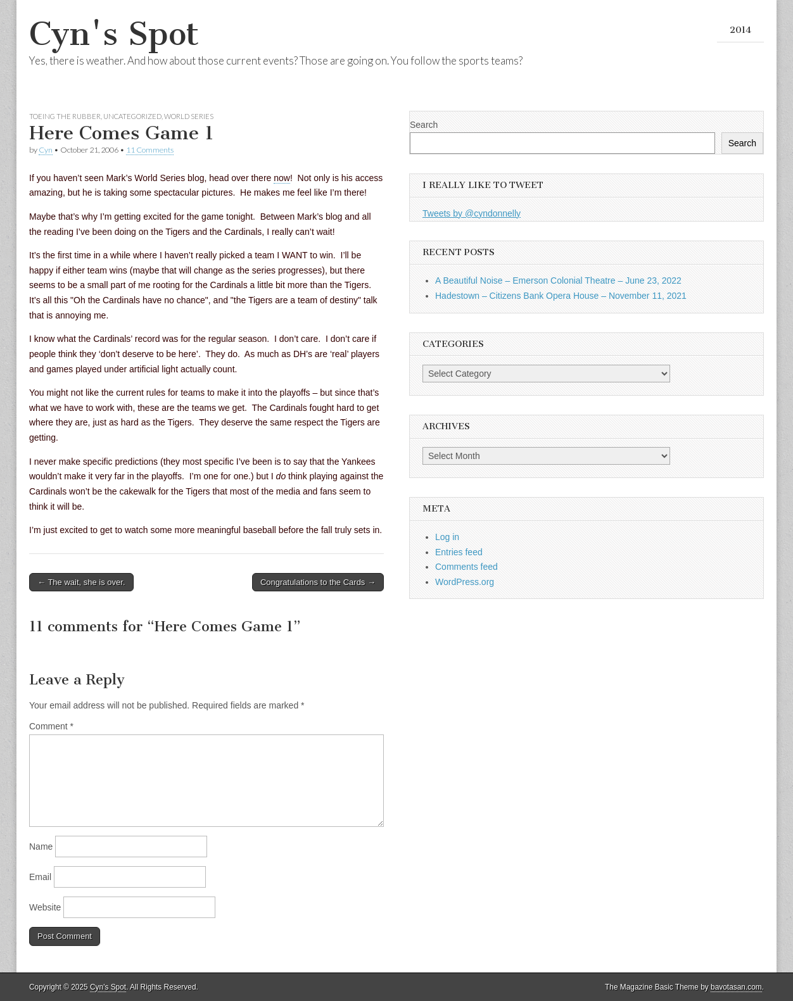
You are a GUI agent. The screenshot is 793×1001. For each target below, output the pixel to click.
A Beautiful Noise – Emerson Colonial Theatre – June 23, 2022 (558, 280)
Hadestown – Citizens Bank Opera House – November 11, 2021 (561, 296)
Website (45, 907)
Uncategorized (132, 116)
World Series (188, 116)
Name (41, 846)
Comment (51, 726)
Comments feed (466, 567)
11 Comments (150, 149)
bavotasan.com (736, 987)
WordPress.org (464, 582)
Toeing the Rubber (65, 116)
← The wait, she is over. (81, 582)
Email (40, 877)
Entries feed (459, 552)
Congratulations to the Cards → (318, 582)
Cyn (46, 149)
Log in (447, 537)
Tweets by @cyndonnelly (471, 213)
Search (424, 125)
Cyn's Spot (114, 34)
